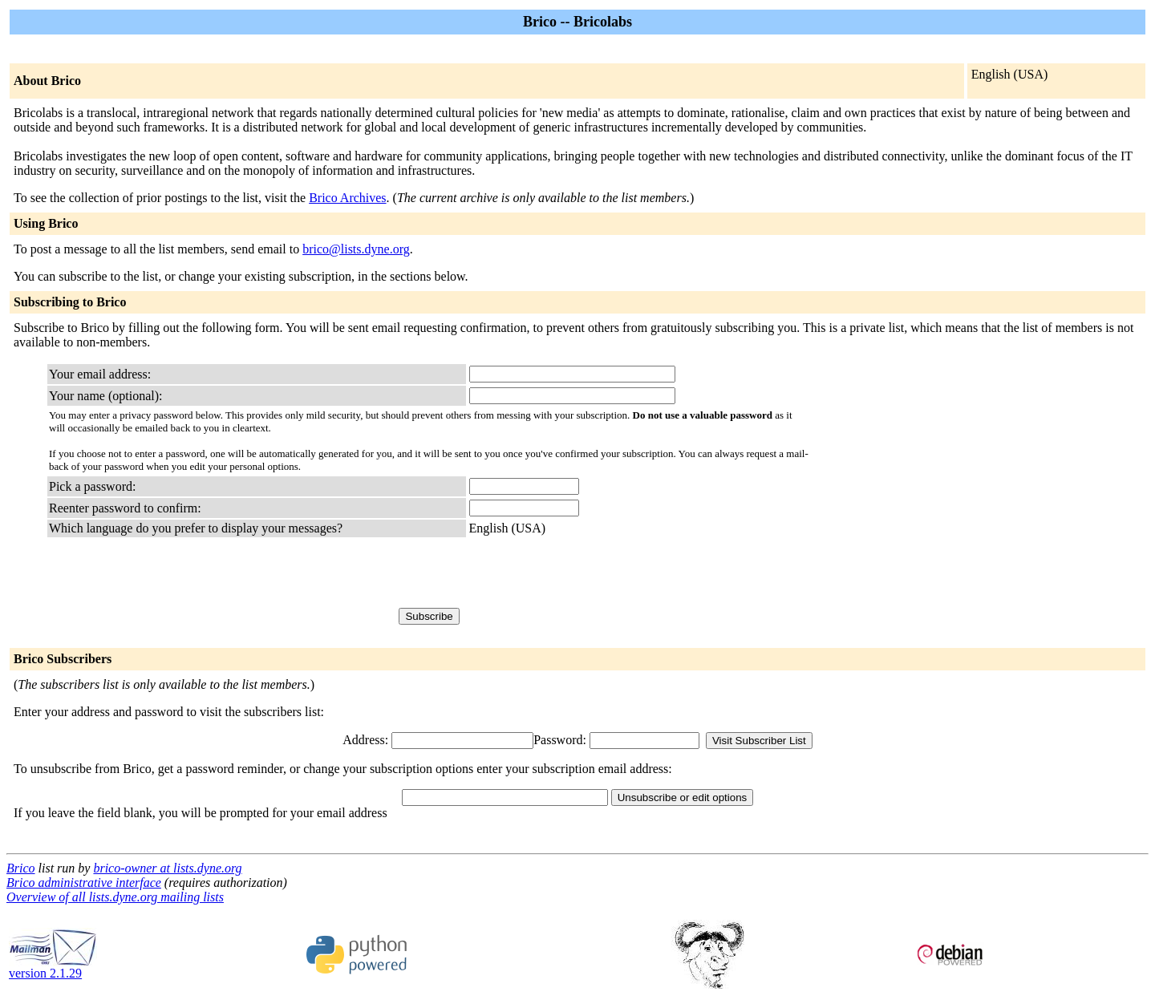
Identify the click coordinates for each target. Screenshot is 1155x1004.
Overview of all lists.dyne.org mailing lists (115, 897)
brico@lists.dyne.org (356, 249)
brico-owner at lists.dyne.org (167, 868)
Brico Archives (347, 197)
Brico (20, 868)
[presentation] (591, 571)
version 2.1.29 (53, 967)
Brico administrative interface (83, 882)
